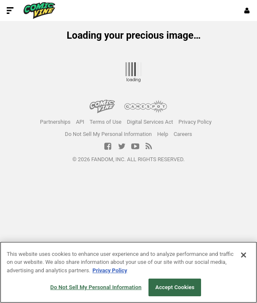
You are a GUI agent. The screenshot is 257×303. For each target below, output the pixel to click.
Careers (183, 134)
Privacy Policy (195, 122)
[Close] (243, 255)
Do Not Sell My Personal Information (108, 134)
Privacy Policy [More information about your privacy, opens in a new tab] (110, 270)
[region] (128, 272)
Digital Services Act (150, 122)
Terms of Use (106, 122)
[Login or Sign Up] (247, 10)
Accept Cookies (174, 287)
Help (162, 134)
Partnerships (55, 122)
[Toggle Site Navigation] (10, 10)
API (80, 122)
